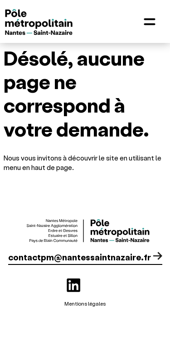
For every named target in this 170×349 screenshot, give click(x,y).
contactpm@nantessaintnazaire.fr (79, 257)
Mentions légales (85, 304)
